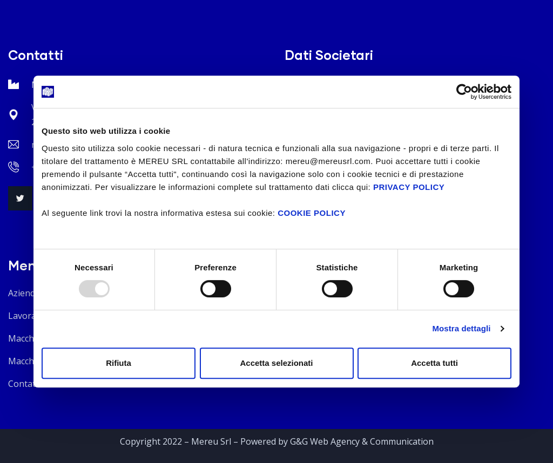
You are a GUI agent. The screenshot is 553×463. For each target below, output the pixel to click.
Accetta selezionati (276, 362)
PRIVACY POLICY (408, 187)
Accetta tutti (434, 362)
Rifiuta (118, 362)
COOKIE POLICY (312, 212)
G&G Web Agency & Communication (362, 441)
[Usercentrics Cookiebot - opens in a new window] (464, 92)
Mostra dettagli (461, 328)
